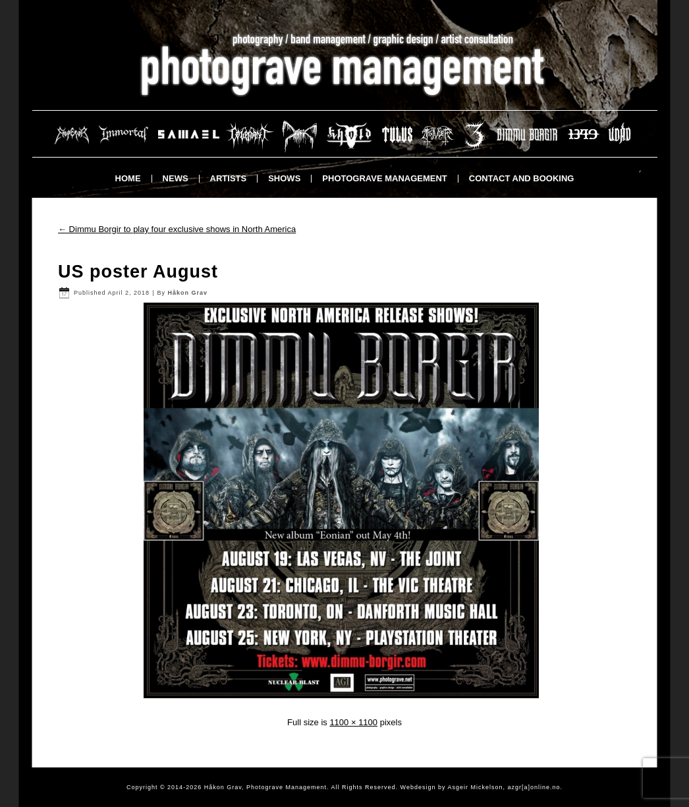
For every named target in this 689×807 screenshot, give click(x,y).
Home (128, 178)
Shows (284, 178)
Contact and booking (521, 178)
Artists (228, 178)
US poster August (138, 272)
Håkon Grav (187, 292)
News (175, 178)
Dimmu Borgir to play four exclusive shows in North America (177, 229)
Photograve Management (384, 178)
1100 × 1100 (353, 722)
